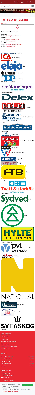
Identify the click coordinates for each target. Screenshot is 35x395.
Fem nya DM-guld (5, 361)
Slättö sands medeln (11, 41)
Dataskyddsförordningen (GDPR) (9, 346)
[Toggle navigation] (3, 14)
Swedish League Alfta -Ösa (12, 39)
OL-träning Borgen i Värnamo (13, 36)
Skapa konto (30, 2)
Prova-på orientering (6, 363)
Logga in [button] (22, 2)
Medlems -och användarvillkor (8, 341)
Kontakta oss (4, 339)
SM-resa (3, 366)
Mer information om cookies (8, 349)
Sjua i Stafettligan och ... (7, 358)
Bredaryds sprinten (10, 46)
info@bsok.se (6, 377)
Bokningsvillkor (5, 344)
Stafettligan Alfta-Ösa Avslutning (14, 44)
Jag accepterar (27, 385)
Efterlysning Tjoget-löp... (7, 356)
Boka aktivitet (4, 336)
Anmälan (16, 2)
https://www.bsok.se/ (8, 380)
